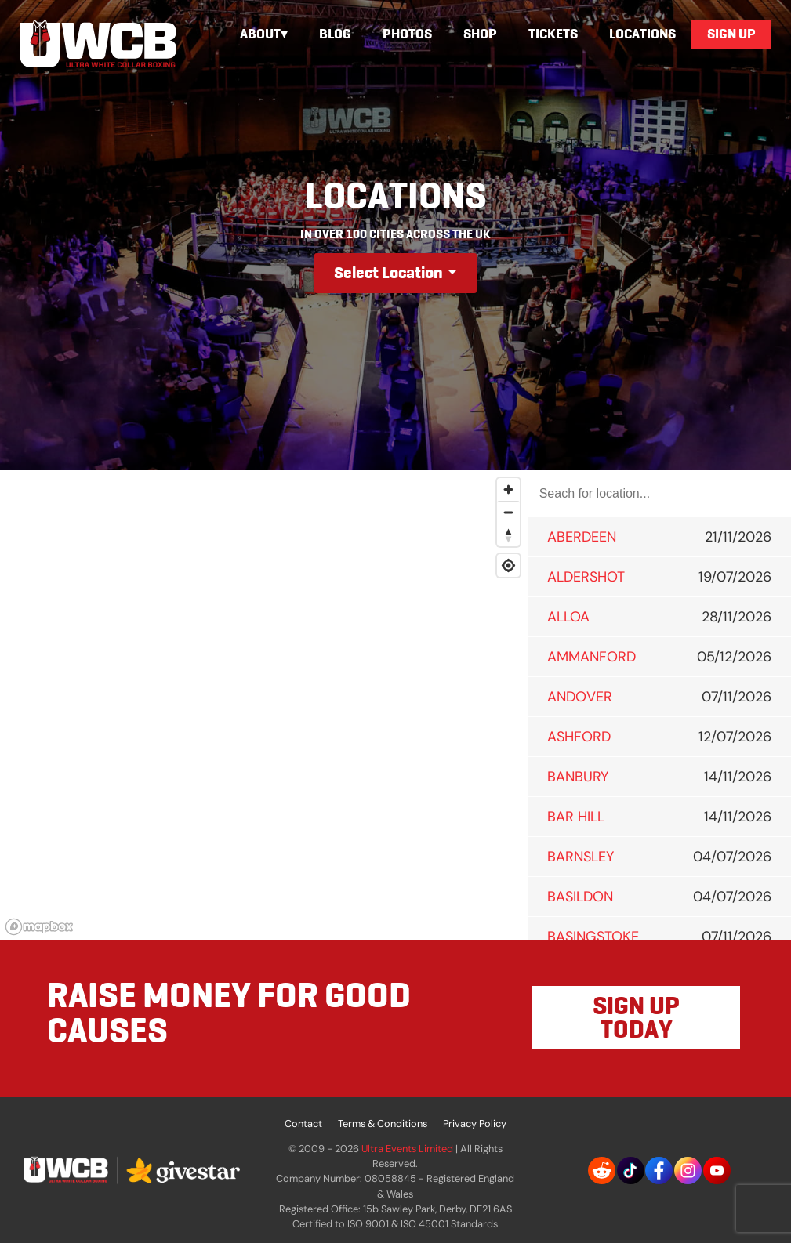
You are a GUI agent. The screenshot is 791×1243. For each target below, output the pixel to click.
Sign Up (731, 34)
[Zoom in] (508, 489)
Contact (303, 1123)
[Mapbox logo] (39, 927)
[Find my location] (508, 565)
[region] (264, 705)
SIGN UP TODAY (636, 1017)
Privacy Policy (474, 1123)
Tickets (553, 34)
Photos (407, 34)
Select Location (388, 272)
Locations (642, 34)
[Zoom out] (508, 512)
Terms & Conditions (382, 1123)
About (260, 34)
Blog (335, 34)
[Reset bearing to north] (508, 535)
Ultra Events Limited (407, 1148)
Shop (480, 34)
